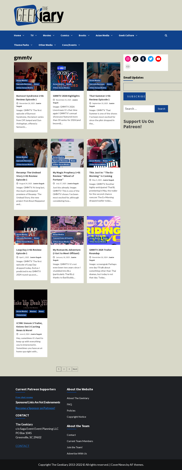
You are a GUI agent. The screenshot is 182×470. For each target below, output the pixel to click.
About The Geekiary (78, 398)
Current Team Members (80, 440)
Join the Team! (75, 447)
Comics (67, 35)
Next (75, 369)
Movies (49, 35)
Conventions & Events (63, 238)
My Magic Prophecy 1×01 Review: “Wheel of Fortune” (66, 176)
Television (21, 315)
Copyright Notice (76, 416)
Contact (71, 434)
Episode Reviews (24, 84)
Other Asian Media (25, 88)
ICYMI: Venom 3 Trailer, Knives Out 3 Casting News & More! (29, 326)
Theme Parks (24, 44)
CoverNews (118, 464)
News (36, 84)
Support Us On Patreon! (138, 123)
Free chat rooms (24, 397)
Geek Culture (129, 35)
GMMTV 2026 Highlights (66, 95)
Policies (71, 410)
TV (34, 35)
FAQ (69, 404)
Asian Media (105, 35)
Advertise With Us (77, 453)
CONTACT (22, 446)
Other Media (48, 44)
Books (85, 35)
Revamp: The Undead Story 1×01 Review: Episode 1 (28, 176)
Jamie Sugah (38, 183)
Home (20, 35)
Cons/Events (71, 44)
